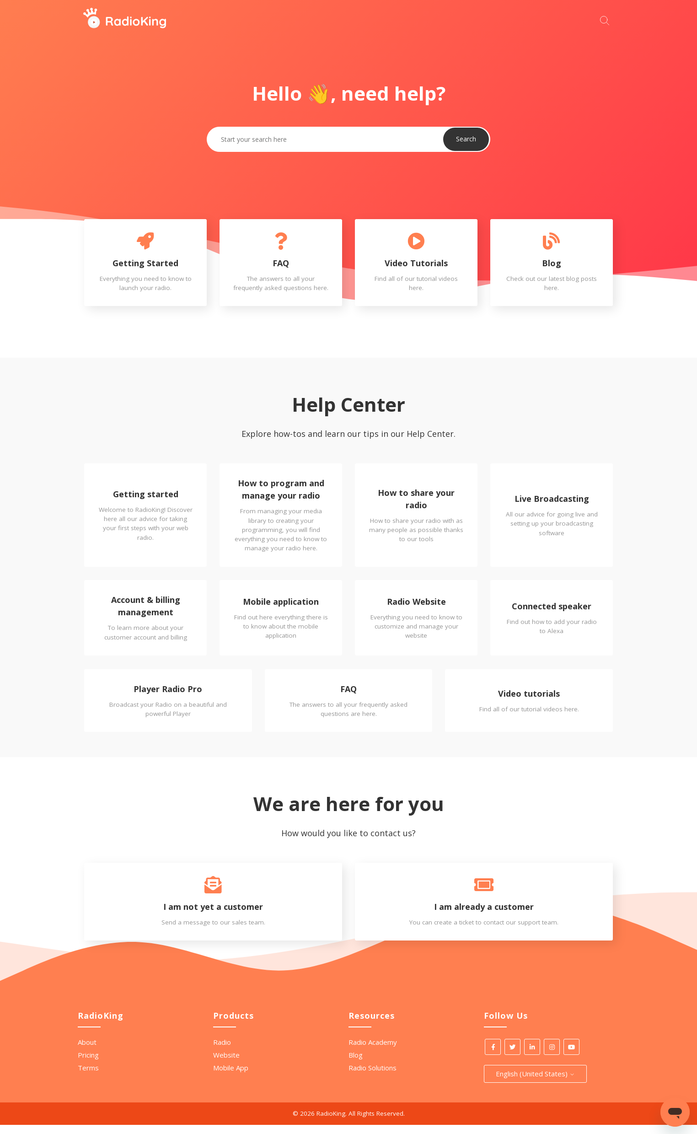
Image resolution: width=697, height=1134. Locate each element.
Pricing (88, 1064)
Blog (355, 1064)
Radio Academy (372, 1051)
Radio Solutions (372, 1076)
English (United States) (535, 1082)
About (87, 1051)
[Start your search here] (607, 19)
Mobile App (230, 1076)
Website (226, 1064)
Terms (88, 1076)
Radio (222, 1051)
